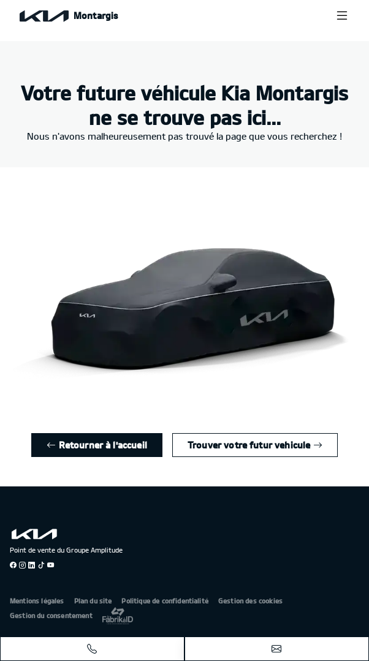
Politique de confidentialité (164, 601)
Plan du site (93, 601)
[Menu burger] (342, 15)
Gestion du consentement (51, 615)
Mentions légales (37, 601)
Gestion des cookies (250, 601)
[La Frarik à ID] (117, 615)
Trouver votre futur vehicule (255, 444)
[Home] (69, 15)
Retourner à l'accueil (97, 444)
